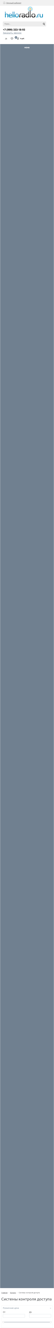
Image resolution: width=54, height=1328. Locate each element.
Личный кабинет (13, 3)
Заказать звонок (12, 32)
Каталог (13, 1293)
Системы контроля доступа (29, 1293)
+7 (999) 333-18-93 (14, 29)
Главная (4, 1293)
